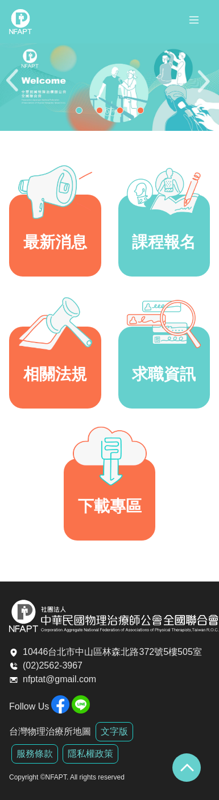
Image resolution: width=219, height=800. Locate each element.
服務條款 (34, 753)
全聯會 (20, 21)
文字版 (114, 731)
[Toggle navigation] (194, 21)
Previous (14, 87)
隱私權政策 (90, 753)
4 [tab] (143, 113)
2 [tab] (102, 113)
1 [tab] (82, 113)
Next (204, 87)
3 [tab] (123, 113)
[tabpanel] (109, 87)
